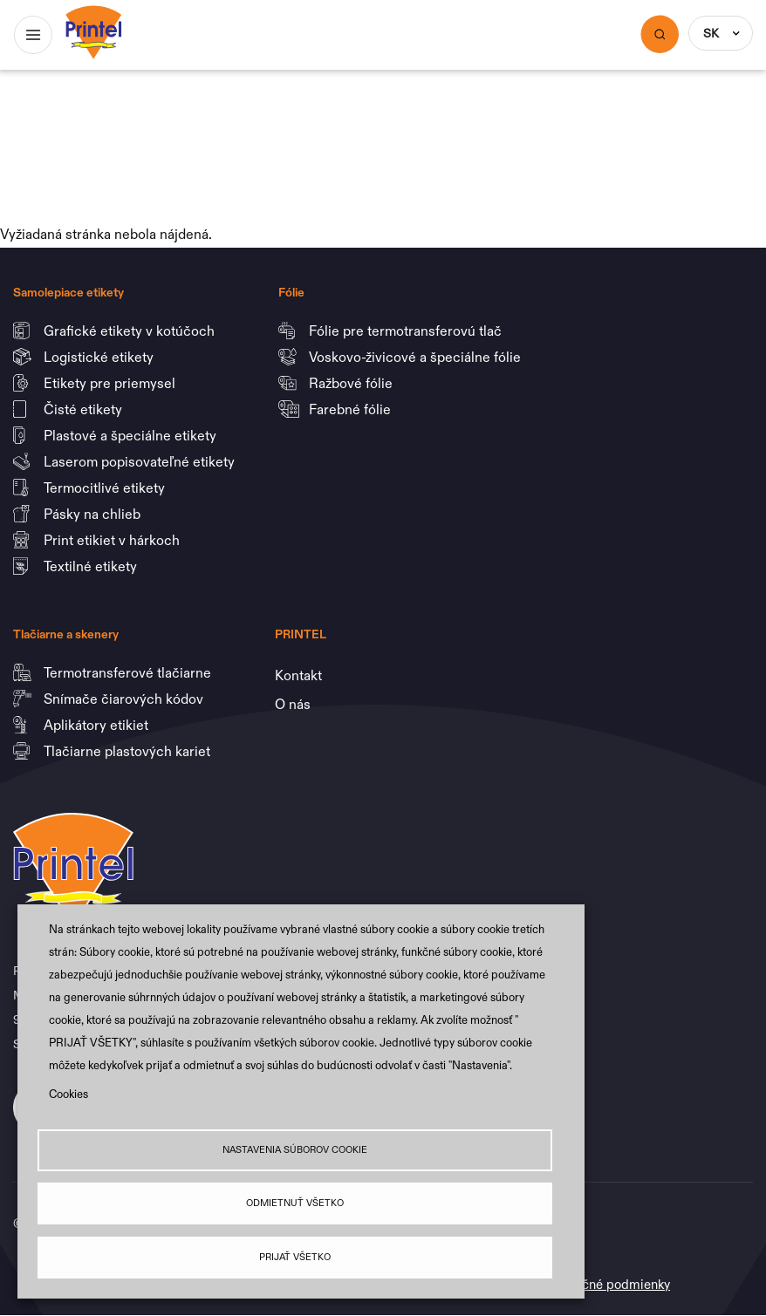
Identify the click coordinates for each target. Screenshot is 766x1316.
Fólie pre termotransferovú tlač (407, 331)
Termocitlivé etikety (106, 487)
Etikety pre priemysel (111, 383)
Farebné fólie (350, 409)
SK (711, 33)
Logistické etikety (100, 357)
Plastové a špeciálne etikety (132, 435)
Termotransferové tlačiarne (129, 672)
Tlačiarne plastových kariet (127, 751)
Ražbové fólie (352, 383)
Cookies (68, 1094)
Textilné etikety (90, 566)
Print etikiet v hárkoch (113, 540)
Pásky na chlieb (94, 514)
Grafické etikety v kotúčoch (131, 331)
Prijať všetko (295, 1257)
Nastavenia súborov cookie (294, 1150)
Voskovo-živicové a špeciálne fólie (416, 357)
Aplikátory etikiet (98, 725)
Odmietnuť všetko (295, 1203)
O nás (293, 704)
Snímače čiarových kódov (125, 699)
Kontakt (298, 675)
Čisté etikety (85, 409)
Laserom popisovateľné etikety (139, 461)
